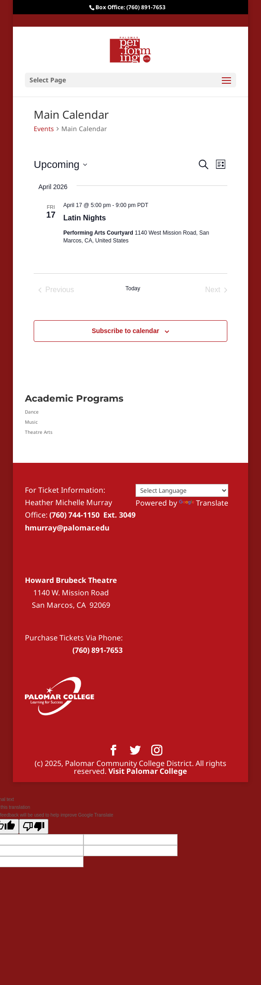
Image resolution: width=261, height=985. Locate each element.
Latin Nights (84, 218)
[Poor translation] (33, 826)
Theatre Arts (39, 432)
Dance (32, 412)
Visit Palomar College (147, 771)
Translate (203, 503)
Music (31, 422)
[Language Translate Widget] (182, 490)
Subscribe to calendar (125, 330)
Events (44, 128)
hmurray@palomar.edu (67, 528)
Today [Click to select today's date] (132, 288)
